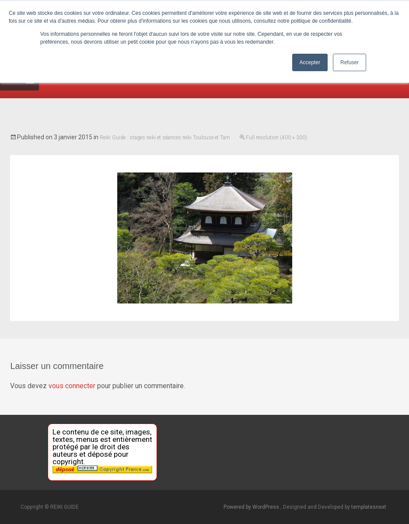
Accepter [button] (310, 62)
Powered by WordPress (252, 507)
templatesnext (368, 507)
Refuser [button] (349, 62)
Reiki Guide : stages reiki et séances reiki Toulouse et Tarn (165, 137)
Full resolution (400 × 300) (276, 137)
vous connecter (72, 386)
